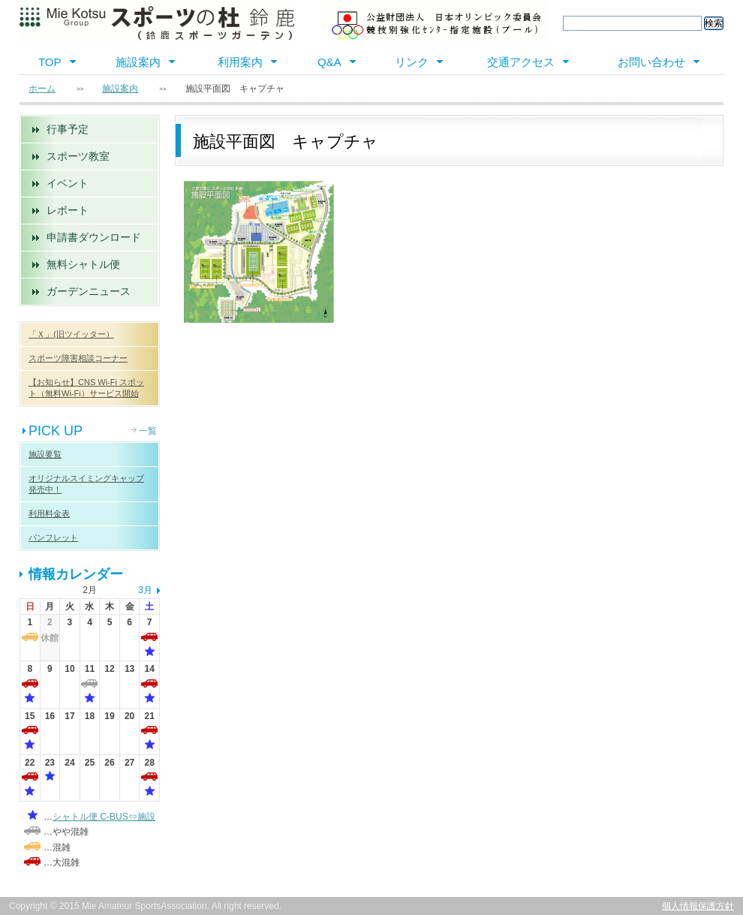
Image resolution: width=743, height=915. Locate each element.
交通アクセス (521, 62)
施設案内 (138, 62)
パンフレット (53, 537)
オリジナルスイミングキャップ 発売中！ (86, 484)
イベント (68, 183)
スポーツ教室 (78, 156)
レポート (68, 210)
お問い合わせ (651, 62)
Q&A (329, 62)
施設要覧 (45, 454)
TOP (50, 62)
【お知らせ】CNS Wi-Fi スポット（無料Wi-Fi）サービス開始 (86, 388)
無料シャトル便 (83, 264)
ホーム (42, 88)
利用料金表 (49, 513)
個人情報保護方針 (698, 906)
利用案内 (240, 62)
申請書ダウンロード (94, 237)
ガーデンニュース (89, 291)
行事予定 (68, 129)
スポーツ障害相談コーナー (78, 358)
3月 (145, 590)
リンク (412, 62)
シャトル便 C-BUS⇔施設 (104, 816)
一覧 (148, 431)
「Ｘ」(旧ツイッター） (71, 334)
